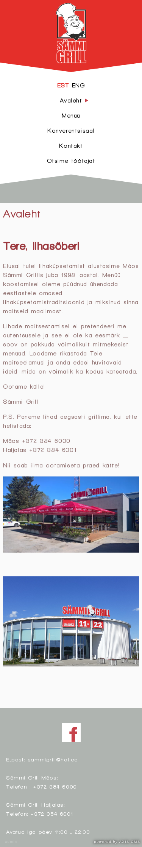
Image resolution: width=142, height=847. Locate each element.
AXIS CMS (117, 842)
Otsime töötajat (71, 161)
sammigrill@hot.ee (53, 759)
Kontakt (71, 145)
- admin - (11, 842)
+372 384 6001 (52, 813)
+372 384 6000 (55, 786)
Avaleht (21, 213)
